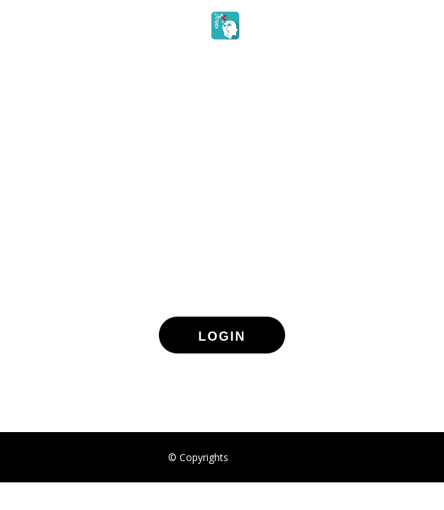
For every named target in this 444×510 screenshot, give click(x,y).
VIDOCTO (253, 457)
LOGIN (222, 336)
